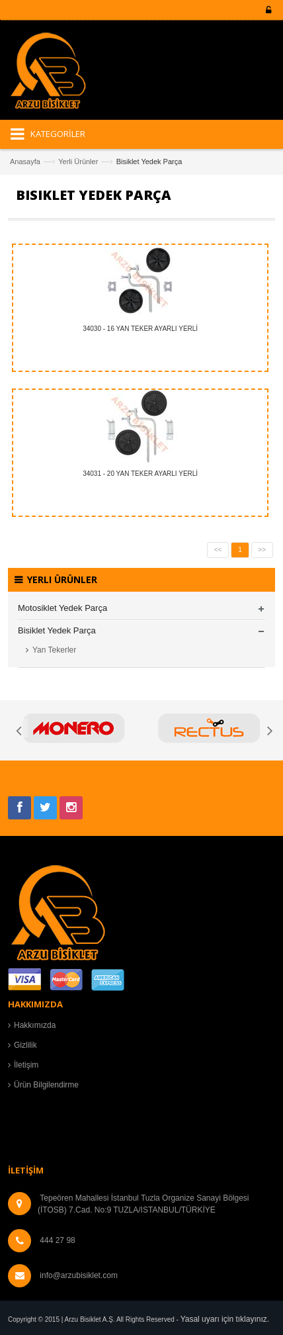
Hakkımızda (35, 1025)
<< (218, 549)
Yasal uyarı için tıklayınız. (225, 1319)
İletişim (26, 1065)
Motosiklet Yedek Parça (62, 608)
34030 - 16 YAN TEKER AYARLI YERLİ (140, 328)
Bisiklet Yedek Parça (57, 630)
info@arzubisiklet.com (79, 1275)
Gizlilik (25, 1045)
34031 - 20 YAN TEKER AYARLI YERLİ (140, 473)
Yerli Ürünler (78, 161)
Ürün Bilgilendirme (46, 1084)
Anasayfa (25, 161)
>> (262, 549)
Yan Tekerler (54, 650)
